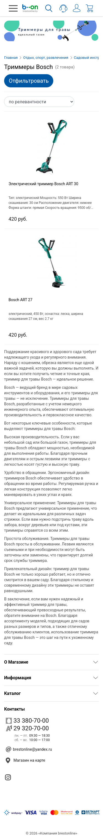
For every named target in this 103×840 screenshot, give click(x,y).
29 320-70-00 (27, 728)
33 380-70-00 (27, 720)
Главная (11, 58)
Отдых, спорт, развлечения (45, 58)
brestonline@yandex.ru (32, 749)
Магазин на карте (29, 760)
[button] (13, 8)
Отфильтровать (29, 80)
